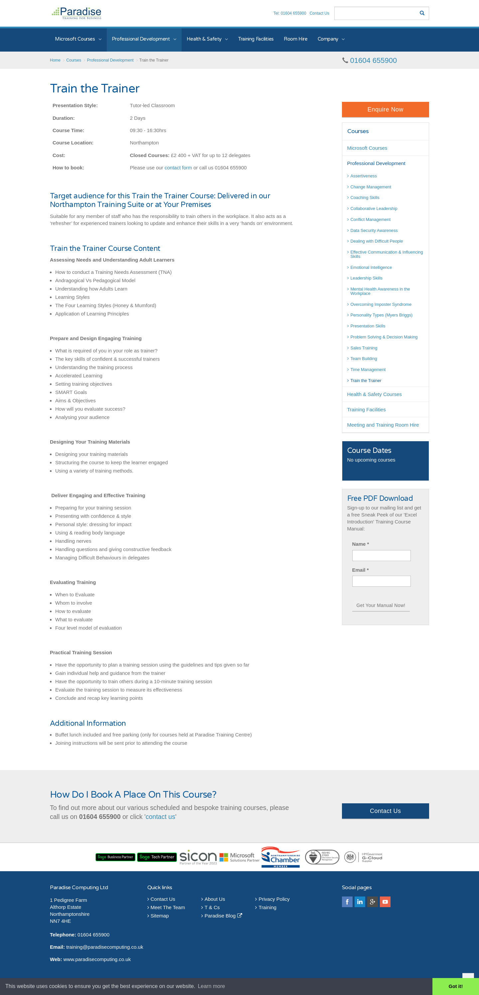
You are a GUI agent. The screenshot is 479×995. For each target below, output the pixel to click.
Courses (358, 131)
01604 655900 (373, 60)
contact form (178, 167)
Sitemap (158, 915)
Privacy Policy (272, 899)
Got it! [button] (456, 986)
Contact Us (319, 13)
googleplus (372, 901)
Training (265, 907)
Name (360, 544)
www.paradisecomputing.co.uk (97, 959)
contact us (160, 816)
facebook (347, 901)
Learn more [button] (211, 986)
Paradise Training (76, 13)
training (74, 947)
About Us (213, 899)
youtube (385, 901)
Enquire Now (385, 109)
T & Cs (210, 907)
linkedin (360, 901)
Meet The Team (166, 907)
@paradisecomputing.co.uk (112, 947)
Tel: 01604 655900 (289, 13)
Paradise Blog (221, 915)
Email (360, 570)
